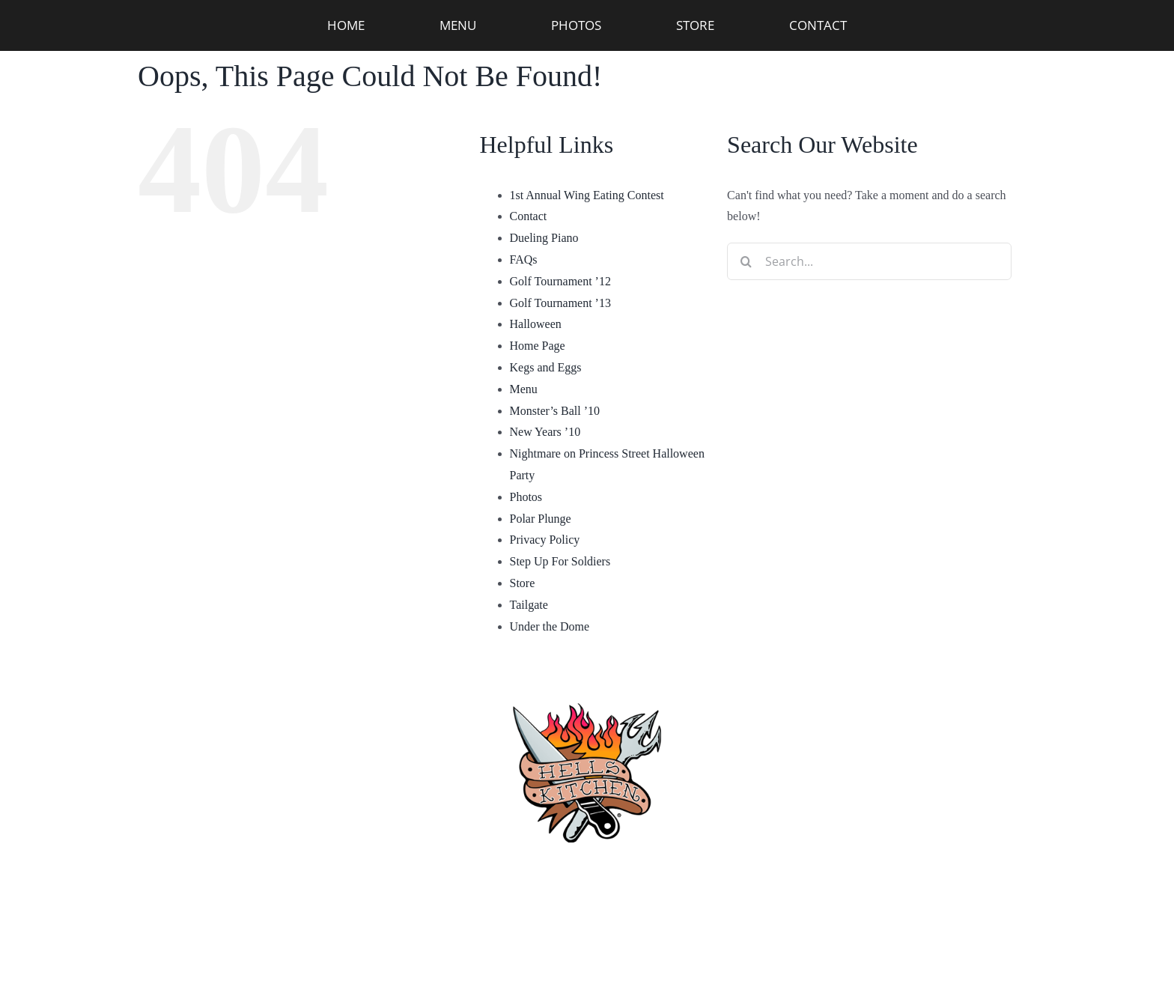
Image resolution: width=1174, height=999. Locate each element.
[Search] (745, 261)
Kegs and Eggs (546, 367)
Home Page (537, 345)
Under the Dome (550, 626)
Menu (524, 389)
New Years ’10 (545, 431)
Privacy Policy (545, 539)
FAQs (524, 259)
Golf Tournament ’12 (560, 281)
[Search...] (869, 261)
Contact (528, 216)
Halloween (536, 324)
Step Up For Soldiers (560, 561)
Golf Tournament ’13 (560, 303)
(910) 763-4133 (587, 876)
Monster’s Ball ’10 (555, 410)
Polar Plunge (540, 518)
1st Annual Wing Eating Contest (587, 195)
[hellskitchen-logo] (587, 684)
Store (522, 583)
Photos (526, 497)
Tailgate (529, 604)
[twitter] (759, 947)
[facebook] (415, 947)
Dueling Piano (544, 237)
